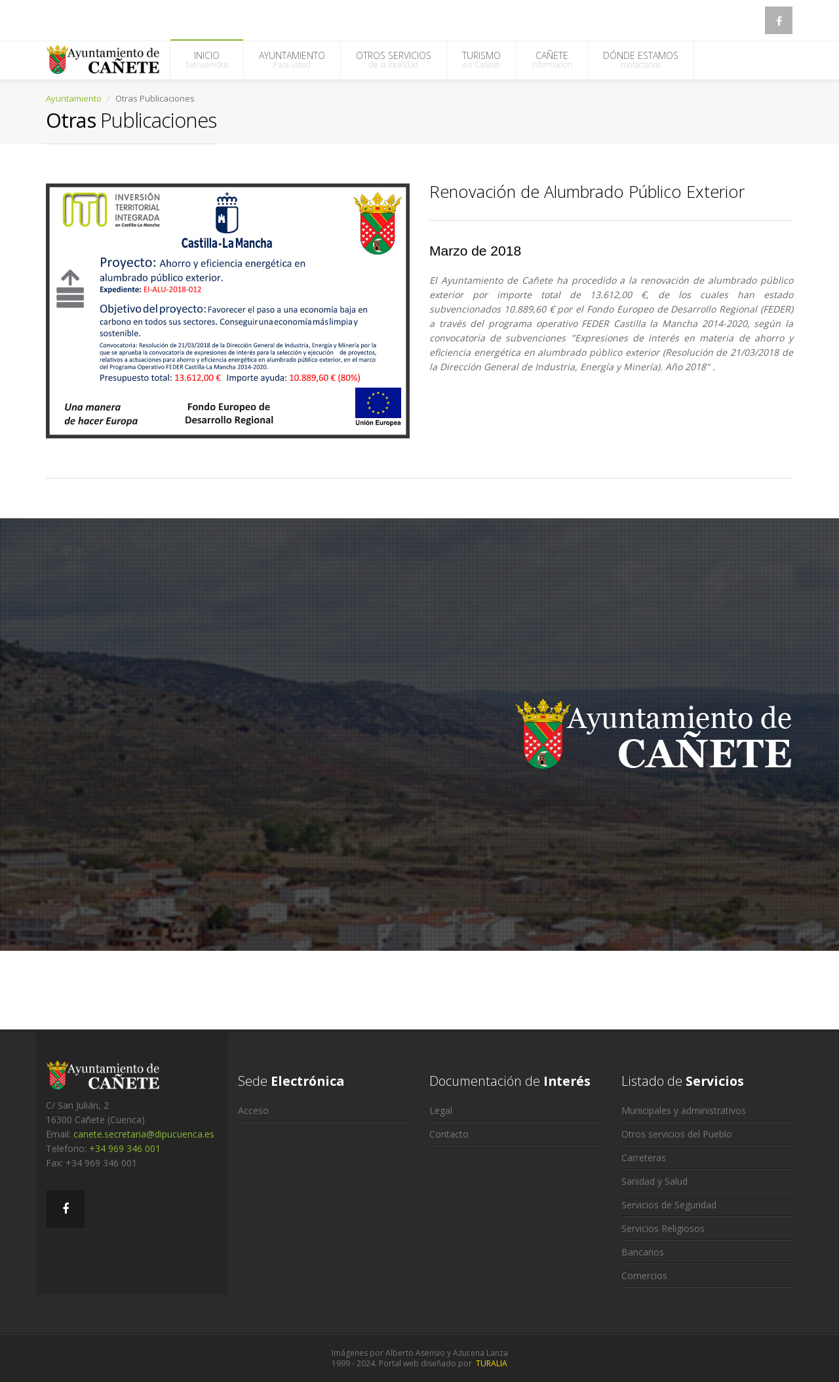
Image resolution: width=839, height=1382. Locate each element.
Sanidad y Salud (654, 1181)
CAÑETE (552, 59)
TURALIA (491, 1363)
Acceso (253, 1110)
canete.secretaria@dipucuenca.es (143, 1134)
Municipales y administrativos (683, 1110)
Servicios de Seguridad (668, 1205)
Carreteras (643, 1157)
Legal (440, 1110)
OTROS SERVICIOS (393, 59)
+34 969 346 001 (125, 1148)
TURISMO (481, 59)
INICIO (206, 59)
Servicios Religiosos (663, 1228)
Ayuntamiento (74, 98)
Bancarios (642, 1252)
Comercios (644, 1275)
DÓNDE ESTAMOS (640, 59)
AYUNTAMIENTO (292, 59)
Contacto (449, 1134)
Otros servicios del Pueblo (676, 1134)
